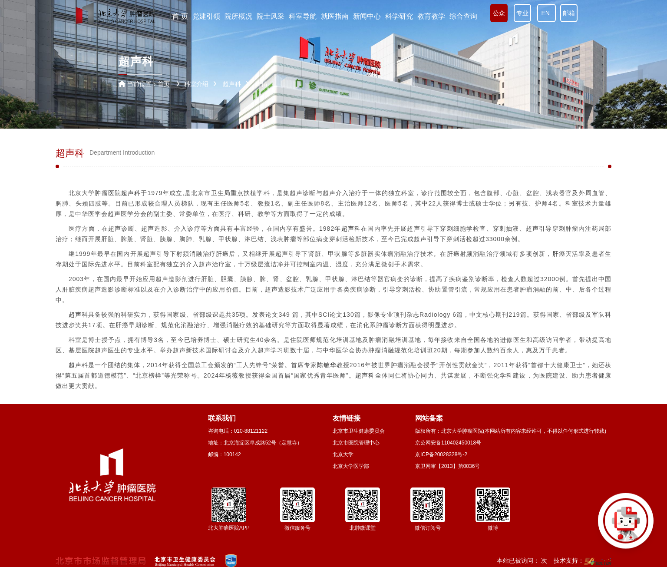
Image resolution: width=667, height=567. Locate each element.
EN (546, 13)
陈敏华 (327, 364)
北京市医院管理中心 (356, 443)
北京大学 (343, 454)
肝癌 (222, 253)
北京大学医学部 (351, 466)
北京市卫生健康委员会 (359, 431)
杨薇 (231, 375)
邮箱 (569, 13)
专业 (522, 13)
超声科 (131, 192)
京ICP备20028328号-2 (441, 454)
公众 (499, 13)
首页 (164, 83)
